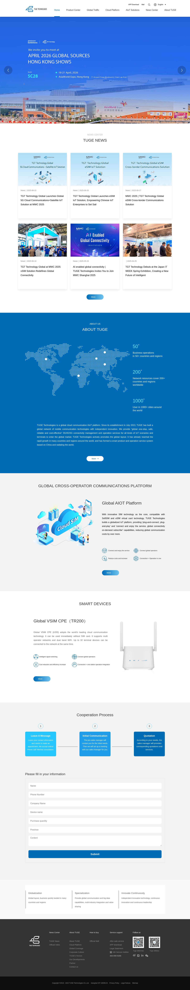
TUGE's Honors (75, 956)
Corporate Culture (76, 952)
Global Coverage (76, 948)
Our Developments (77, 959)
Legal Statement (116, 948)
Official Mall (94, 941)
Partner (72, 963)
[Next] (182, 70)
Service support (116, 932)
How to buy (94, 932)
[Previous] (8, 70)
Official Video (54, 945)
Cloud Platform (112, 10)
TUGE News (54, 941)
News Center (152, 10)
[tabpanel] (95, 70)
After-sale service (117, 941)
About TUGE (170, 10)
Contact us (73, 967)
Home (57, 10)
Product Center (73, 10)
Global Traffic (93, 10)
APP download (116, 945)
